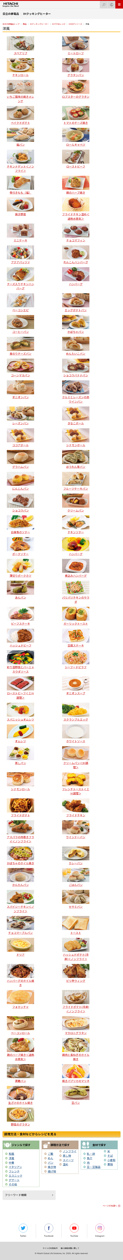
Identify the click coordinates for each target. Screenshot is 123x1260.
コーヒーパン (20, 324)
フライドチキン (75, 807)
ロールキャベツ (75, 137)
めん (50, 1158)
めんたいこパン (75, 346)
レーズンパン (20, 415)
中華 (11, 1162)
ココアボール (20, 437)
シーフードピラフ (75, 659)
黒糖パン (20, 1073)
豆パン (75, 1095)
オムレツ (20, 733)
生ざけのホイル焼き (20, 1095)
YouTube (74, 1230)
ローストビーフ (75, 159)
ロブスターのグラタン (75, 89)
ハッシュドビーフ (20, 638)
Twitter (23, 1230)
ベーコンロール (20, 1025)
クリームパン (75, 503)
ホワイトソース (75, 733)
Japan (110, 3)
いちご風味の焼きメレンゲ (20, 91)
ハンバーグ (75, 276)
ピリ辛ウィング (75, 973)
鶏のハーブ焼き (75, 185)
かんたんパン (20, 877)
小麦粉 (111, 1160)
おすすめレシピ (58, 24)
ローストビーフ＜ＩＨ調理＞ (20, 687)
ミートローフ (75, 45)
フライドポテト (20, 807)
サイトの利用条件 (50, 1248)
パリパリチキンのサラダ (75, 592)
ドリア (20, 947)
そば (110, 1155)
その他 (13, 1184)
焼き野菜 (20, 206)
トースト (75, 925)
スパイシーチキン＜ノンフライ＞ (20, 901)
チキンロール (20, 67)
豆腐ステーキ (75, 638)
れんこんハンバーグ (75, 254)
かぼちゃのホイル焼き (20, 855)
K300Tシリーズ (75, 24)
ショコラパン (20, 503)
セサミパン (75, 899)
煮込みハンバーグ (75, 568)
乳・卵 (91, 1154)
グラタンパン (75, 67)
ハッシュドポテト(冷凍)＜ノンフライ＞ (75, 949)
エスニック (15, 1175)
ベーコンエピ (20, 302)
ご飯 (50, 1154)
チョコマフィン (75, 233)
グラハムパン (20, 459)
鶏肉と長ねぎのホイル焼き (75, 1049)
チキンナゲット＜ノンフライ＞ (20, 161)
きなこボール (75, 415)
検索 (103, 3)
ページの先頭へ (110, 1206)
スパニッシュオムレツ (20, 712)
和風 (11, 1154)
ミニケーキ (20, 233)
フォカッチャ (20, 999)
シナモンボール (75, 437)
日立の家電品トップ (11, 24)
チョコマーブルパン (20, 925)
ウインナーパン (75, 829)
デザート (14, 1180)
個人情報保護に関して (70, 1248)
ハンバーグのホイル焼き (20, 975)
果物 (110, 1164)
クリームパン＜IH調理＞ (75, 757)
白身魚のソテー (20, 524)
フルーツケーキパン (75, 481)
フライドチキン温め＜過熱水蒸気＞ (75, 208)
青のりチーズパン (20, 346)
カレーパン (75, 855)
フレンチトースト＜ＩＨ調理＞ (75, 783)
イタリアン (15, 1167)
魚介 (89, 1158)
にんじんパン (20, 481)
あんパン (20, 590)
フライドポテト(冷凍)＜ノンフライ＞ (75, 1001)
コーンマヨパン (20, 368)
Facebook (48, 1230)
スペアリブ (20, 45)
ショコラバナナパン (75, 368)
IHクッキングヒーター (39, 24)
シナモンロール (20, 781)
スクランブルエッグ (75, 712)
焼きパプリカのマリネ (75, 1073)
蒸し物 (67, 1155)
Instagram (99, 1230)
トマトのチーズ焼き (75, 115)
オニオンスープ (75, 685)
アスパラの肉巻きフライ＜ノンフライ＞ (20, 831)
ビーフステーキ (20, 616)
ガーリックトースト (75, 616)
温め (65, 1164)
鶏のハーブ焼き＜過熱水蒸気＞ (20, 1049)
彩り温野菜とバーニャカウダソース (20, 661)
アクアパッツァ (20, 254)
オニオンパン (20, 389)
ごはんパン (75, 877)
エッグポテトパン (75, 302)
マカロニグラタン (75, 1025)
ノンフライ (69, 1151)
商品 (25, 24)
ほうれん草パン (75, 459)
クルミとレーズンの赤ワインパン (75, 391)
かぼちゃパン (75, 324)
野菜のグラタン (20, 1117)
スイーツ (68, 1160)
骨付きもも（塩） (20, 185)
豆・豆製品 (93, 1167)
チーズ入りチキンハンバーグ (20, 278)
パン (50, 1162)
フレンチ (14, 1171)
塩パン (20, 137)
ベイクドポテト (20, 115)
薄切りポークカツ (20, 568)
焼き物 (52, 1167)
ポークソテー (20, 546)
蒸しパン (20, 755)
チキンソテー (75, 524)
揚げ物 (52, 1171)
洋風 (6, 28)
